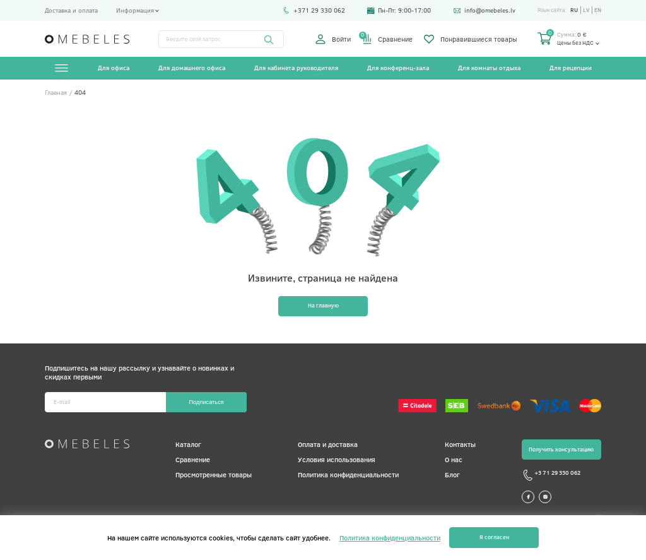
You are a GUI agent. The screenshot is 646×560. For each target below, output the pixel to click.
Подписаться (206, 402)
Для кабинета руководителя (296, 67)
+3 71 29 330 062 (551, 475)
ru (574, 10)
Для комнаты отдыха (489, 67)
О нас (453, 459)
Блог (452, 474)
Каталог (188, 444)
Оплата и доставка (328, 444)
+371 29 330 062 (314, 10)
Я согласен (494, 537)
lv (586, 10)
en (597, 10)
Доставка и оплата (71, 10)
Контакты (460, 444)
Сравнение (387, 39)
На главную (323, 305)
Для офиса (113, 67)
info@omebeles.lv (484, 10)
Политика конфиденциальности (348, 474)
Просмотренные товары (213, 474)
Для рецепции (570, 67)
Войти (333, 39)
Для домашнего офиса (191, 67)
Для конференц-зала (398, 67)
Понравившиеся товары (470, 39)
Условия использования (336, 459)
